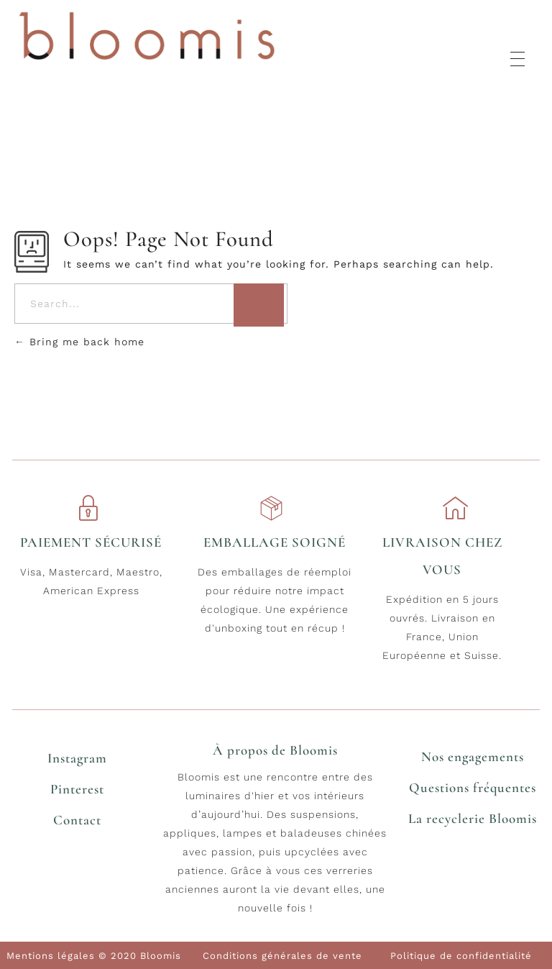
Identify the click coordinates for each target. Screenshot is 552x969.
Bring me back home (79, 341)
